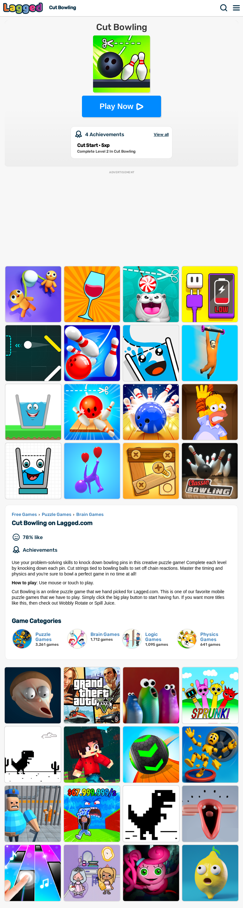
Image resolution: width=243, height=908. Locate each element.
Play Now (117, 106)
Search (224, 8)
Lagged (23, 8)
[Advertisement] (121, 219)
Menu (236, 8)
